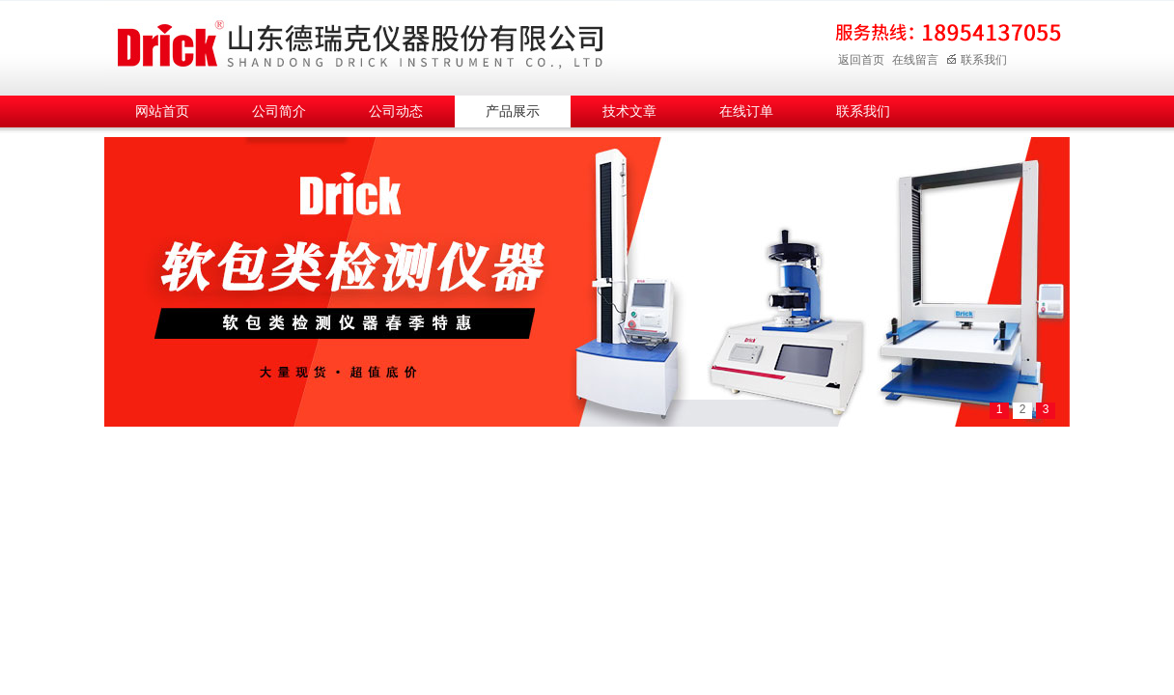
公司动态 (396, 111)
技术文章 (629, 111)
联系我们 (976, 60)
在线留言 (915, 60)
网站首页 (162, 111)
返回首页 (861, 60)
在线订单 (746, 111)
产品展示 (513, 111)
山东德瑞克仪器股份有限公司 (360, 45)
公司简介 (279, 111)
